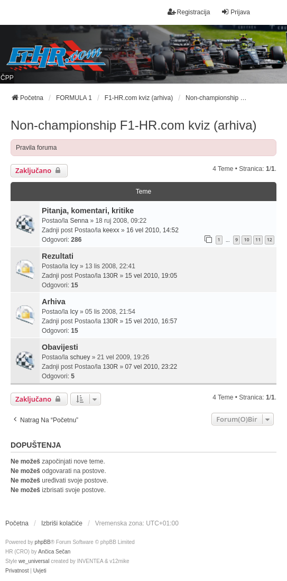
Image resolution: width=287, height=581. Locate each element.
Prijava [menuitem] (235, 12)
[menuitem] (17, 571)
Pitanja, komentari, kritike (88, 210)
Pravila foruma (36, 147)
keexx (111, 230)
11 (258, 239)
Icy (74, 266)
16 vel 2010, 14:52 (152, 230)
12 (269, 239)
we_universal (33, 561)
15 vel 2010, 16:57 (151, 321)
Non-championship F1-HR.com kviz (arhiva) (133, 125)
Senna (79, 220)
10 (246, 239)
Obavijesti (60, 347)
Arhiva (54, 301)
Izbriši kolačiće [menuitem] (61, 523)
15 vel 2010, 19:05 (151, 275)
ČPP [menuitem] (7, 77)
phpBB (43, 542)
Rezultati (57, 256)
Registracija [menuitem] (189, 12)
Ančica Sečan (54, 552)
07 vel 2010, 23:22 (151, 366)
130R (110, 275)
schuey (80, 357)
